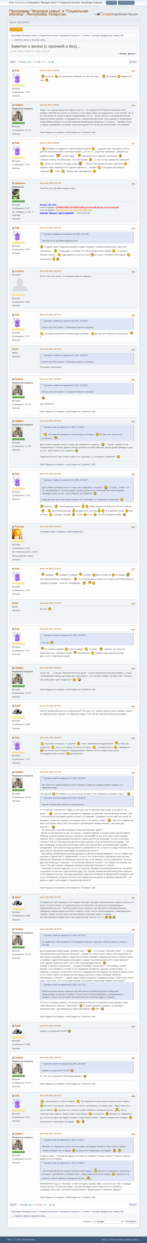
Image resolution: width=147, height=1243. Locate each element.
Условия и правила (116, 1240)
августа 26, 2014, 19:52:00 (50, 1026)
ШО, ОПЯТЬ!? (47, 404)
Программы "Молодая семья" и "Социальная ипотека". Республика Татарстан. (48, 12)
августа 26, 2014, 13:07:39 (50, 772)
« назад (122, 53)
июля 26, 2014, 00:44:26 (49, 143)
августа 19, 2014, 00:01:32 (50, 228)
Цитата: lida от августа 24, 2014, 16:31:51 (64, 427)
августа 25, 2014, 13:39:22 (50, 603)
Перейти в (87, 1222)
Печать (132, 62)
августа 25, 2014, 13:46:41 (50, 629)
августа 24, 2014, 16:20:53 (50, 271)
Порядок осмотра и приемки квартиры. (74, 210)
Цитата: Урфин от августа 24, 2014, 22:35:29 (65, 480)
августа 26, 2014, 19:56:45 (50, 1057)
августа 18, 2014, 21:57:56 (50, 183)
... (47, 62)
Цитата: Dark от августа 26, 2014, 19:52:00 (64, 1064)
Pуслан (19, 526)
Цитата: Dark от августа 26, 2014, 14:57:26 (64, 935)
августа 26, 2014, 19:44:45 (50, 929)
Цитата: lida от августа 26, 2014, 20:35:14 (64, 1140)
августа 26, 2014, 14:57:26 (50, 897)
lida (17, 70)
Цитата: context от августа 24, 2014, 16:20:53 (65, 321)
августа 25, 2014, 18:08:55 (50, 737)
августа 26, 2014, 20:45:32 (50, 1134)
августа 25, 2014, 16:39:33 (50, 706)
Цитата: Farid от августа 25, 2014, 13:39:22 (65, 635)
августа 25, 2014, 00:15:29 (50, 474)
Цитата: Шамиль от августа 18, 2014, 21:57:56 (66, 234)
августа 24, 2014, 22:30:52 (50, 379)
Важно (128, 1240)
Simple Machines (28, 1240)
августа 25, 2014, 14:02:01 (50, 668)
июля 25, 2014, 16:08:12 (49, 105)
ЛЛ (121, 35)
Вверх (13, 1205)
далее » (132, 53)
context (19, 271)
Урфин (116, 35)
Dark (18, 706)
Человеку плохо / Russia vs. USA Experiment (61, 531)
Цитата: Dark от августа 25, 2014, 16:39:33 (64, 778)
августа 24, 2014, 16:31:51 (50, 315)
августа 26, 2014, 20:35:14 (50, 1096)
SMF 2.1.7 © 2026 (14, 1240)
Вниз (12, 62)
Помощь (104, 1240)
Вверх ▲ (136, 1240)
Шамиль (20, 183)
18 (49, 62)
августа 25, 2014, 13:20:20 (50, 526)
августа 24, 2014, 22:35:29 (50, 421)
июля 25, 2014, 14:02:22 (49, 70)
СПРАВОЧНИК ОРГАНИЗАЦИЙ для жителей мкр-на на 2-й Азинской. (87, 207)
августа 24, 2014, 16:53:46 (50, 349)
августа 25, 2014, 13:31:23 (50, 569)
